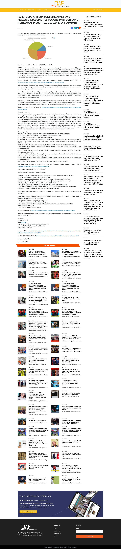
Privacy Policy (58, 534)
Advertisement (58, 537)
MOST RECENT (29, 10)
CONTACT (46, 10)
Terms (56, 532)
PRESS (39, 10)
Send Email (24, 224)
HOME (21, 10)
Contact (56, 539)
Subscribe (90, 540)
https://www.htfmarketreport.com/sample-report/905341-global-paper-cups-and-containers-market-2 (45, 82)
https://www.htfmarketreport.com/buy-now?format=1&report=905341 (36, 166)
